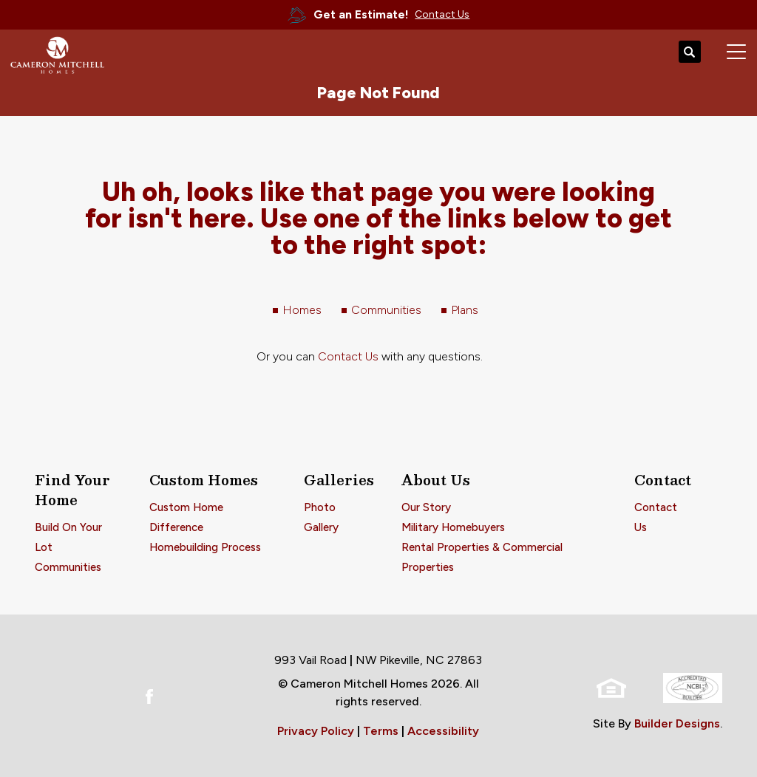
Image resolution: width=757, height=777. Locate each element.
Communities (386, 310)
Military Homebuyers (453, 527)
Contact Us (348, 356)
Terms (380, 731)
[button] (690, 52)
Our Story (426, 507)
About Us (435, 479)
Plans (464, 310)
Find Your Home (72, 489)
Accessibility (443, 731)
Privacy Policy (315, 731)
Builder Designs (677, 723)
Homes (302, 310)
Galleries (339, 479)
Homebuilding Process (205, 547)
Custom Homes (203, 479)
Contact (662, 479)
